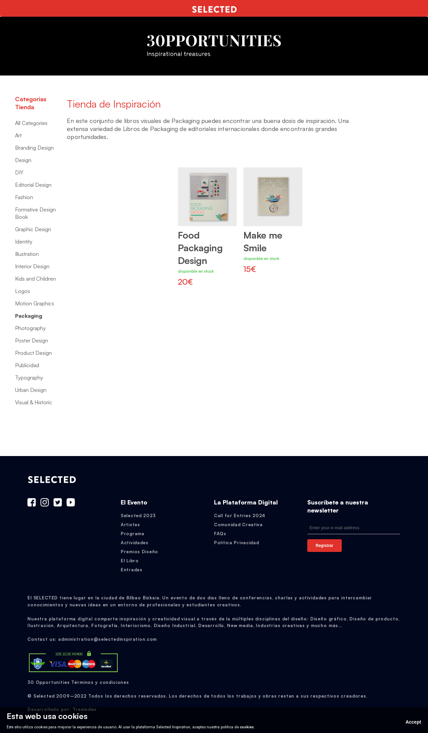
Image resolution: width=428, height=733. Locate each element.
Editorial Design (33, 184)
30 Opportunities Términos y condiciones (78, 682)
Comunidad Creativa (238, 524)
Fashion (24, 197)
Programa (132, 533)
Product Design (33, 352)
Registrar (324, 545)
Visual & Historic (33, 402)
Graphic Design (33, 229)
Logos (22, 291)
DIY (19, 172)
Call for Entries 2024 (239, 515)
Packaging (28, 315)
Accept (413, 722)
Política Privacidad (236, 542)
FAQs (220, 533)
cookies (247, 727)
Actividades (134, 542)
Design (23, 160)
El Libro (130, 560)
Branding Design (34, 147)
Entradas (131, 569)
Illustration (27, 254)
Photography (30, 328)
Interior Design (32, 266)
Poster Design (31, 340)
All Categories (31, 123)
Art (18, 135)
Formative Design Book (35, 213)
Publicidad (27, 365)
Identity (23, 241)
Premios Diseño (139, 551)
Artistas (130, 524)
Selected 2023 (138, 515)
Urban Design (30, 390)
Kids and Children (35, 278)
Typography (29, 377)
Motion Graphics (34, 303)
